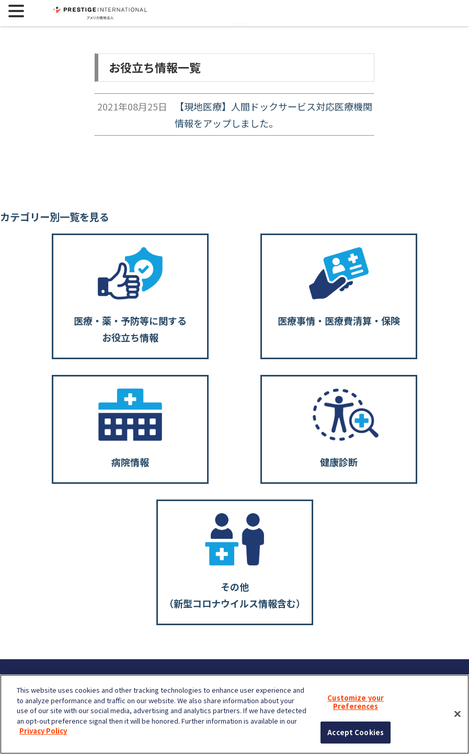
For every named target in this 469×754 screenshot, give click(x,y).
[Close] (457, 714)
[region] (234, 714)
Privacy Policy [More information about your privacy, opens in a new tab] (43, 731)
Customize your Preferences (355, 702)
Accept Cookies (355, 732)
